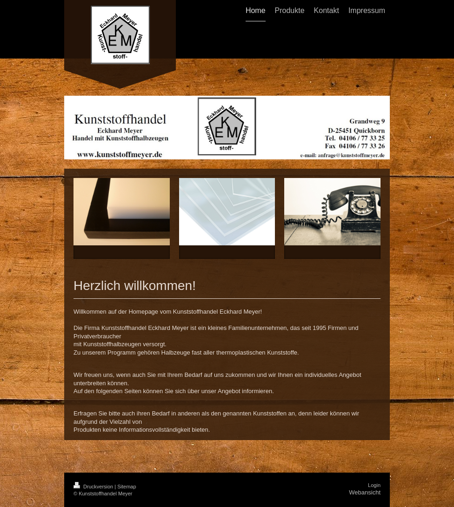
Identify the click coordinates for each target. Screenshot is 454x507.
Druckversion (93, 486)
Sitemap (126, 486)
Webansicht (365, 492)
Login (374, 485)
